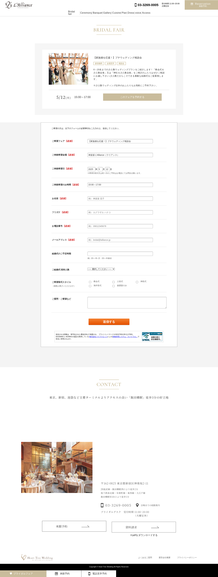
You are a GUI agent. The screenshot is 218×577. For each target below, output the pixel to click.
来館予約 (61, 530)
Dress (144, 13)
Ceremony (65, 13)
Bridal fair (46, 13)
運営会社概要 (164, 558)
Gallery (100, 13)
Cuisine (116, 13)
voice (158, 13)
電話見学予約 (99, 573)
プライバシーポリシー (187, 558)
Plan (130, 13)
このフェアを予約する (132, 97)
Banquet (83, 13)
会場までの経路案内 (150, 510)
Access (173, 13)
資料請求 (131, 532)
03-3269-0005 (118, 510)
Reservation (203, 4)
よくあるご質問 (145, 558)
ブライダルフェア (23, 573)
